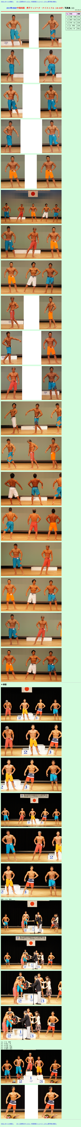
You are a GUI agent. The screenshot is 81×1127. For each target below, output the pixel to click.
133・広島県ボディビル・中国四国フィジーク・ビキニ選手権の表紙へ (36, 1)
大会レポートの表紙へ (7, 1)
